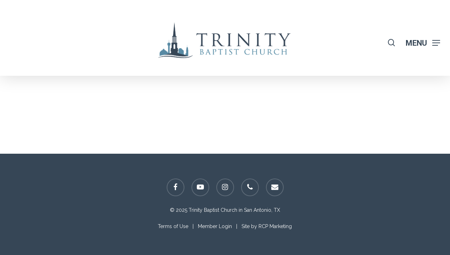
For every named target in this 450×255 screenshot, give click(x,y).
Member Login (215, 226)
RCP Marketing (275, 226)
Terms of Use (173, 226)
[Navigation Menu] (423, 42)
